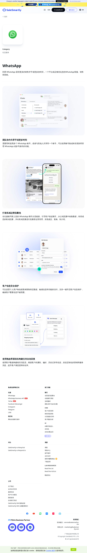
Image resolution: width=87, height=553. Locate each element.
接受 (73, 549)
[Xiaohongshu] (53, 514)
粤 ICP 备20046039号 (72, 539)
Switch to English (62, 1)
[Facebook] (27, 514)
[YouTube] (34, 514)
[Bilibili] (60, 514)
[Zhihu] (47, 514)
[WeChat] (40, 514)
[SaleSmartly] (11, 9)
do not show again (75, 1)
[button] (81, 10)
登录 (49, 10)
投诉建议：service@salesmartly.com (68, 523)
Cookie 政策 (50, 550)
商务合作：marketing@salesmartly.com (68, 528)
